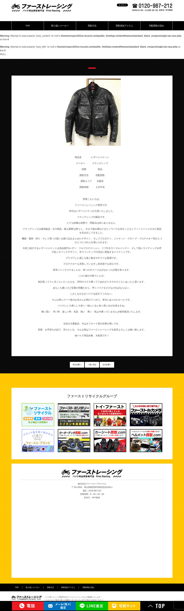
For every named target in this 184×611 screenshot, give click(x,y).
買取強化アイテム (124, 25)
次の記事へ (107, 365)
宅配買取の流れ (156, 25)
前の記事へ (77, 365)
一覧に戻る (92, 365)
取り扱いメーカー (60, 25)
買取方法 (92, 25)
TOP (27, 25)
